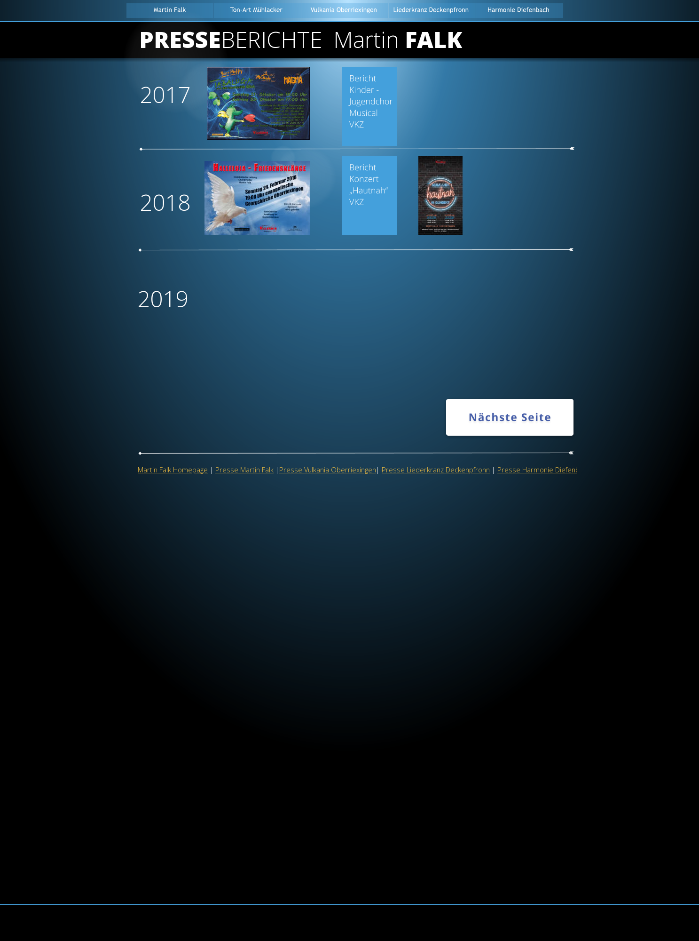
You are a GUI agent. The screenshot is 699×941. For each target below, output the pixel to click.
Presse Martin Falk (244, 469)
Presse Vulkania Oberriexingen (327, 469)
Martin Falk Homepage (173, 469)
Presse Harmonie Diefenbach (543, 469)
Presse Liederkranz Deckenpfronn (436, 469)
